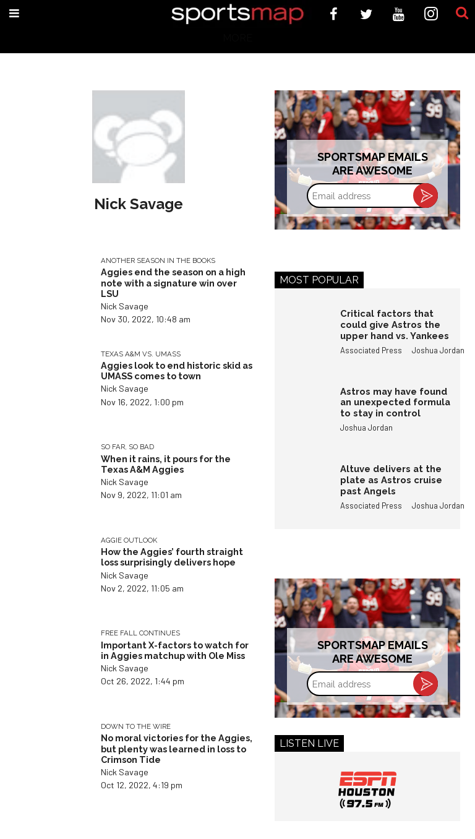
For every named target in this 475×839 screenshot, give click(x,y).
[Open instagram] (431, 14)
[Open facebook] (333, 14)
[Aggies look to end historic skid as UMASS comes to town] (51, 384)
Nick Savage (124, 306)
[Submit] (462, 13)
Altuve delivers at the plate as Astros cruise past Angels (391, 479)
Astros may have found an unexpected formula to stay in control (395, 402)
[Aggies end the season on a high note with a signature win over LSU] (51, 291)
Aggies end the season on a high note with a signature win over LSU (173, 283)
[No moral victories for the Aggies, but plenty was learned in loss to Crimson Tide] (51, 757)
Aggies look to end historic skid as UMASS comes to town (176, 370)
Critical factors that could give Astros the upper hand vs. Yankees (394, 324)
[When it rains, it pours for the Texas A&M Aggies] (51, 477)
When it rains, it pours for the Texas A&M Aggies (166, 464)
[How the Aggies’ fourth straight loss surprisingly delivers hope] (51, 571)
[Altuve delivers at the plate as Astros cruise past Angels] (301, 490)
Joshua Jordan (438, 350)
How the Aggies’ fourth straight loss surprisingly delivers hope (172, 556)
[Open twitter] (366, 14)
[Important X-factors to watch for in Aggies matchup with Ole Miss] (51, 663)
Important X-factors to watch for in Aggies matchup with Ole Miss (175, 650)
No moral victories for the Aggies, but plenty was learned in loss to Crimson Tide (176, 749)
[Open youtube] (398, 14)
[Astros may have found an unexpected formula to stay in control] (301, 412)
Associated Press (371, 350)
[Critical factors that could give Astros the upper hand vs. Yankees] (301, 334)
